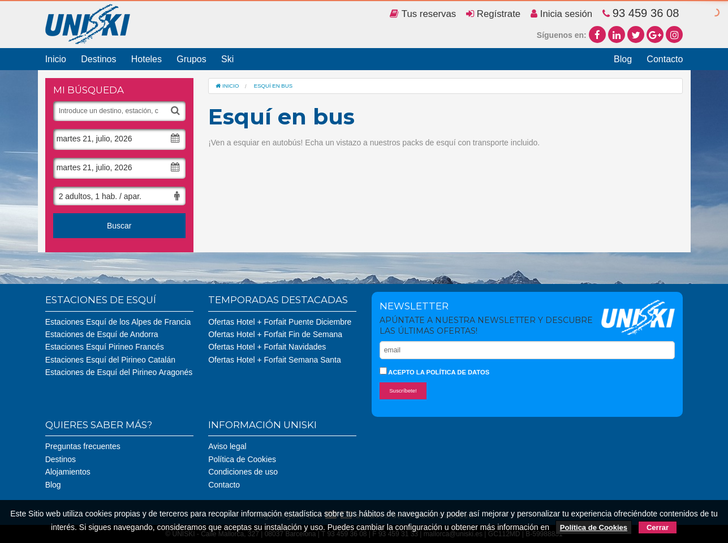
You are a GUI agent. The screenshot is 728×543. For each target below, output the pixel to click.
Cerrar (658, 527)
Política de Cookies (242, 459)
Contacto (665, 59)
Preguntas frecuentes (82, 446)
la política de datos (452, 372)
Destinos (98, 59)
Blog (623, 59)
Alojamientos (68, 471)
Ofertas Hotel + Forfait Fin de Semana (275, 334)
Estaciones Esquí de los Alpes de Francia (118, 321)
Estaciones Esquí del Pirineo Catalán (110, 359)
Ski (227, 59)
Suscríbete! (403, 390)
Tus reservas (423, 13)
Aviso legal (227, 446)
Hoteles (146, 59)
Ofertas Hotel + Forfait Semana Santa (274, 359)
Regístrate (493, 13)
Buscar (119, 225)
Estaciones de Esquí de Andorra (101, 334)
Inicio (55, 59)
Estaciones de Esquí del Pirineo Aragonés (119, 372)
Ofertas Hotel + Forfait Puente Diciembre (279, 321)
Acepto (435, 371)
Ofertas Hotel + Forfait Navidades (267, 346)
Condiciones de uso (243, 471)
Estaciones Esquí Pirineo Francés (104, 346)
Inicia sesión (561, 13)
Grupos (191, 59)
